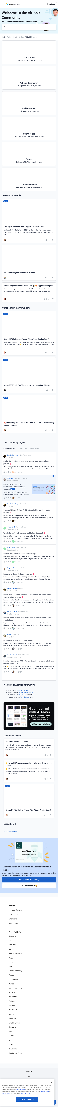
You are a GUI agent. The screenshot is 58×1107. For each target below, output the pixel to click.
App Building (13, 923)
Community (13, 1014)
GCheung (10, 478)
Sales (11, 958)
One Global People (13, 455)
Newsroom (13, 1049)
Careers (11, 1036)
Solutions (12, 936)
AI (9, 927)
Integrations (13, 914)
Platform (12, 906)
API (29, 1077)
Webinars (12, 992)
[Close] (51, 1095)
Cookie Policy (20, 1103)
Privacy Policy (44, 1105)
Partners (12, 1001)
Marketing (12, 945)
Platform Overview (16, 910)
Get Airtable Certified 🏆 (29, 886)
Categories (23, 448)
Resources (13, 997)
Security (29, 1071)
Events (11, 975)
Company (12, 1027)
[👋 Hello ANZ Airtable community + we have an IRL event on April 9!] (29, 771)
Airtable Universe (15, 1023)
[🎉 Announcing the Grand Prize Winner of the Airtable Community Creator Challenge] (29, 414)
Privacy (29, 1087)
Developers (13, 1010)
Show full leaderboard (12, 832)
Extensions (13, 919)
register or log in (22, 690)
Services (12, 1005)
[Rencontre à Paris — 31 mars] (29, 748)
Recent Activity (9, 448)
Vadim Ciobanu (12, 611)
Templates (12, 1018)
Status (11, 1044)
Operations (13, 949)
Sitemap (29, 1082)
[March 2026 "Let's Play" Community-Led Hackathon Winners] (29, 375)
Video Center (13, 979)
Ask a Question (25, 697)
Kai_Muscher (11, 568)
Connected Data (15, 932)
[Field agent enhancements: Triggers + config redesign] (29, 221)
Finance (12, 962)
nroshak (9, 634)
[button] (2, 4)
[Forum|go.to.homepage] (13, 4)
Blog (10, 1040)
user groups (22, 695)
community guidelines (26, 693)
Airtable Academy (15, 971)
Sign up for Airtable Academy (29, 880)
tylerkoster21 (11, 527)
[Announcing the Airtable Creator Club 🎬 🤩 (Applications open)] (29, 292)
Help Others (34, 448)
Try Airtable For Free (16, 1053)
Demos (11, 984)
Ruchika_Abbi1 (12, 588)
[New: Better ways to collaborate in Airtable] (29, 263)
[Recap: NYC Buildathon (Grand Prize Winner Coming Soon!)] (29, 333)
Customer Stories (15, 988)
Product (12, 940)
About (11, 1031)
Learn (11, 966)
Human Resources (16, 953)
